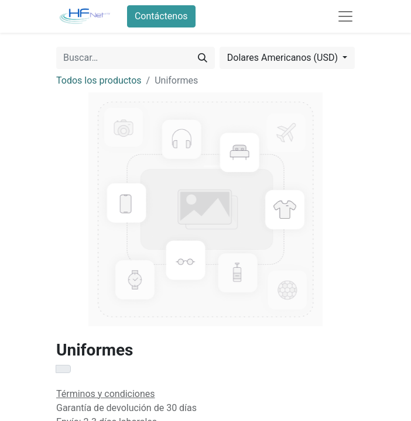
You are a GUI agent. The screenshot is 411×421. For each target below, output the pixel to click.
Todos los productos (99, 80)
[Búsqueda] (202, 58)
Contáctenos (161, 16)
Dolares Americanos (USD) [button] (283, 57)
